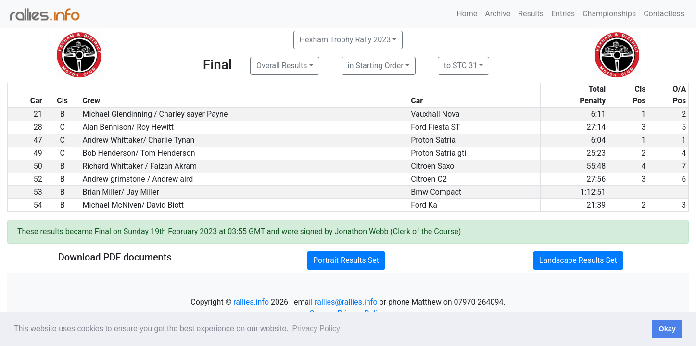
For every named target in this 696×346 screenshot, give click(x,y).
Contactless (664, 13)
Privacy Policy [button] (316, 328)
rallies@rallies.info (346, 302)
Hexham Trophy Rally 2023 (345, 39)
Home (466, 13)
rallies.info (251, 302)
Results (531, 13)
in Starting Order (376, 65)
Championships (609, 13)
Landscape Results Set (578, 260)
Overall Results (281, 65)
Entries (563, 13)
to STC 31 (460, 65)
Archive (497, 13)
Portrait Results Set (346, 260)
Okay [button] (666, 329)
